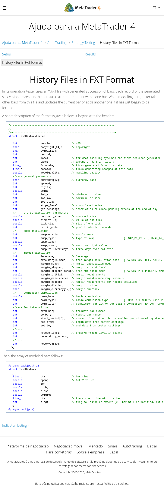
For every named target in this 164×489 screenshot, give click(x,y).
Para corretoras (59, 452)
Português (154, 7)
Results (90, 54)
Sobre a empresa (90, 452)
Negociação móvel (68, 446)
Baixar (152, 446)
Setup (6, 54)
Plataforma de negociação (28, 446)
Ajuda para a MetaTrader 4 (22, 42)
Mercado (95, 446)
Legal (114, 452)
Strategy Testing (83, 42)
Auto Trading (56, 42)
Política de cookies (116, 484)
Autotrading (132, 446)
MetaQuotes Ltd (95, 472)
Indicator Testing (14, 425)
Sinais (112, 446)
